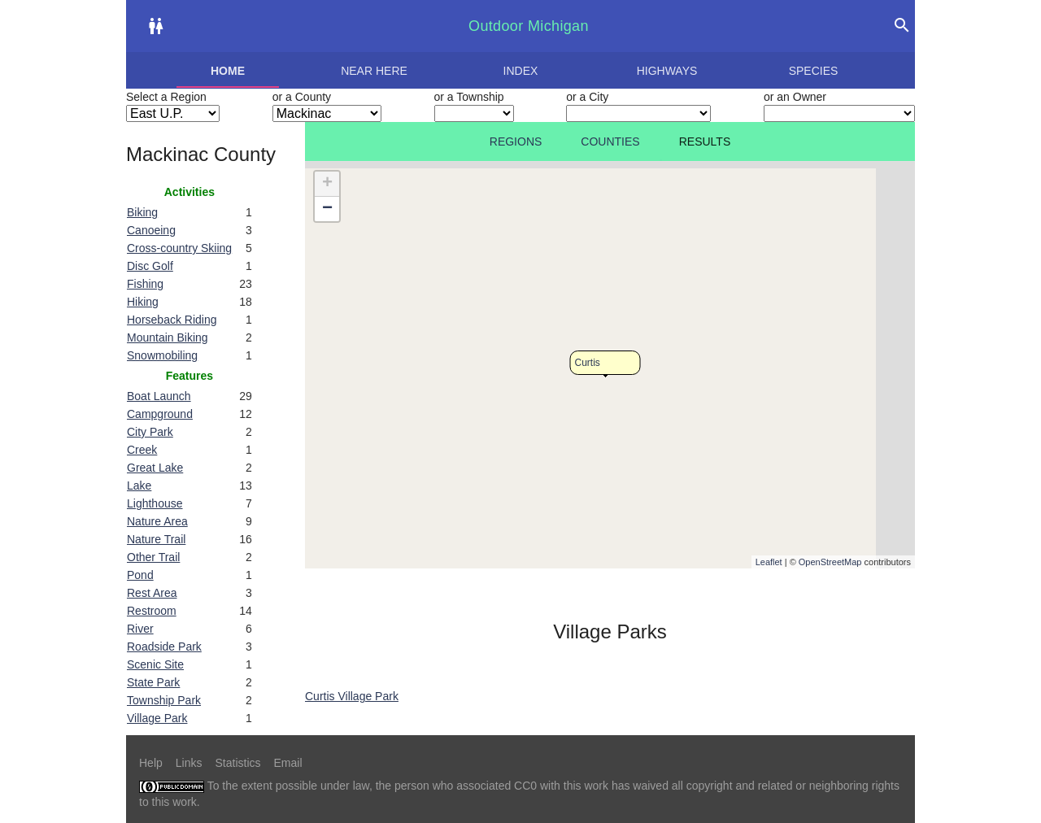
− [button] (327, 209)
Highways (667, 70)
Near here (374, 70)
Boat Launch (159, 396)
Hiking (143, 301)
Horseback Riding (172, 319)
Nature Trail (156, 539)
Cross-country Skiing (179, 248)
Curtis (587, 362)
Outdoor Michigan (528, 26)
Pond (140, 574)
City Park (150, 431)
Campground (160, 413)
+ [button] (327, 184)
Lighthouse (155, 503)
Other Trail (153, 557)
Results (705, 141)
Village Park (157, 718)
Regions (516, 141)
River (140, 628)
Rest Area (151, 592)
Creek (142, 449)
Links (189, 762)
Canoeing (151, 230)
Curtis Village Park (352, 696)
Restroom (151, 610)
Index (520, 70)
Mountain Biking (167, 337)
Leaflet (769, 562)
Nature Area (157, 521)
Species (813, 70)
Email (288, 762)
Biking (142, 212)
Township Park (164, 700)
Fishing (145, 283)
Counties (610, 141)
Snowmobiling (162, 355)
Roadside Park (164, 646)
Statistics (237, 762)
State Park (153, 682)
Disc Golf (150, 265)
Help (151, 762)
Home (228, 70)
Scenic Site (155, 664)
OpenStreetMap (830, 562)
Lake (139, 485)
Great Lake (155, 467)
